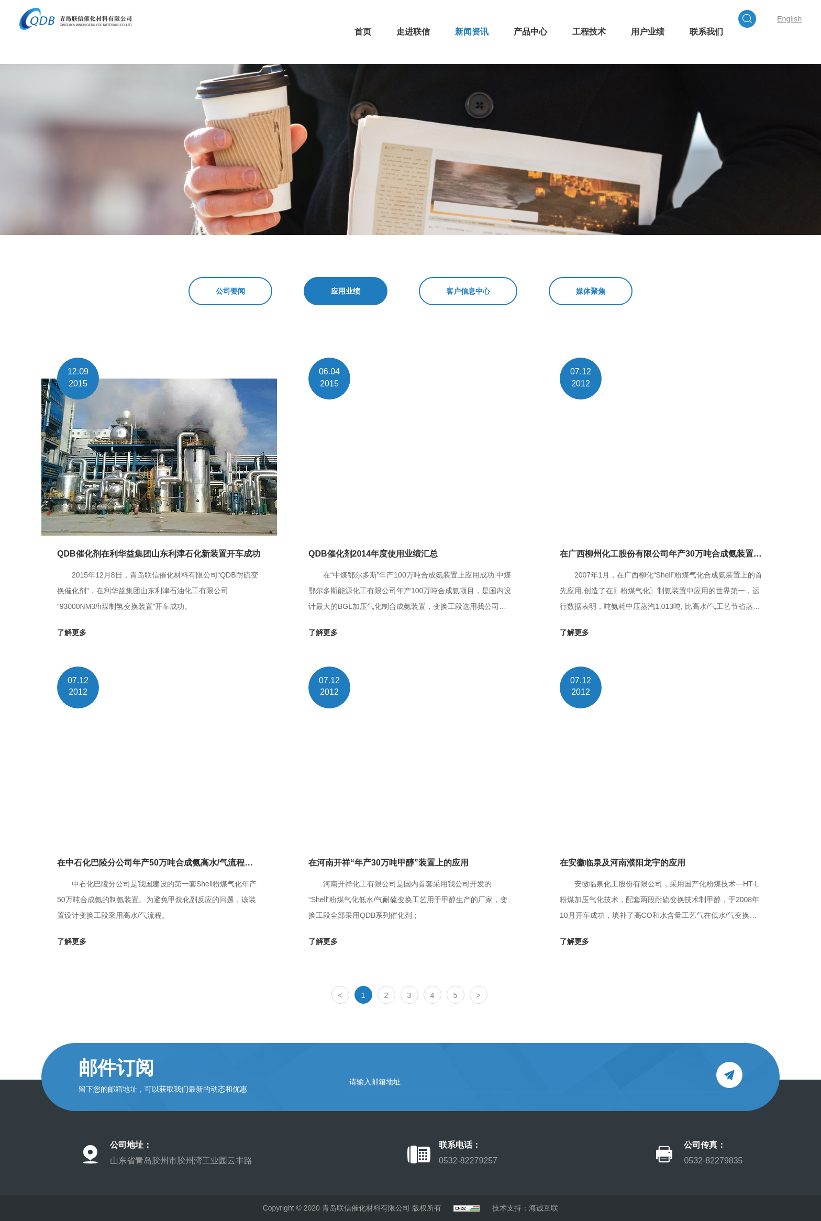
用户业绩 (619, 76)
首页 (334, 76)
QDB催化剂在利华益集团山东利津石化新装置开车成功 (158, 553)
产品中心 (501, 76)
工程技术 (560, 76)
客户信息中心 (468, 291)
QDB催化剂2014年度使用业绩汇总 (373, 553)
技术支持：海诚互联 (525, 1208)
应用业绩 (345, 291)
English (741, 31)
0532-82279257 (468, 1160)
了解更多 (71, 632)
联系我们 (677, 76)
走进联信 (384, 76)
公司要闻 (230, 291)
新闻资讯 (443, 76)
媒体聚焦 (590, 291)
